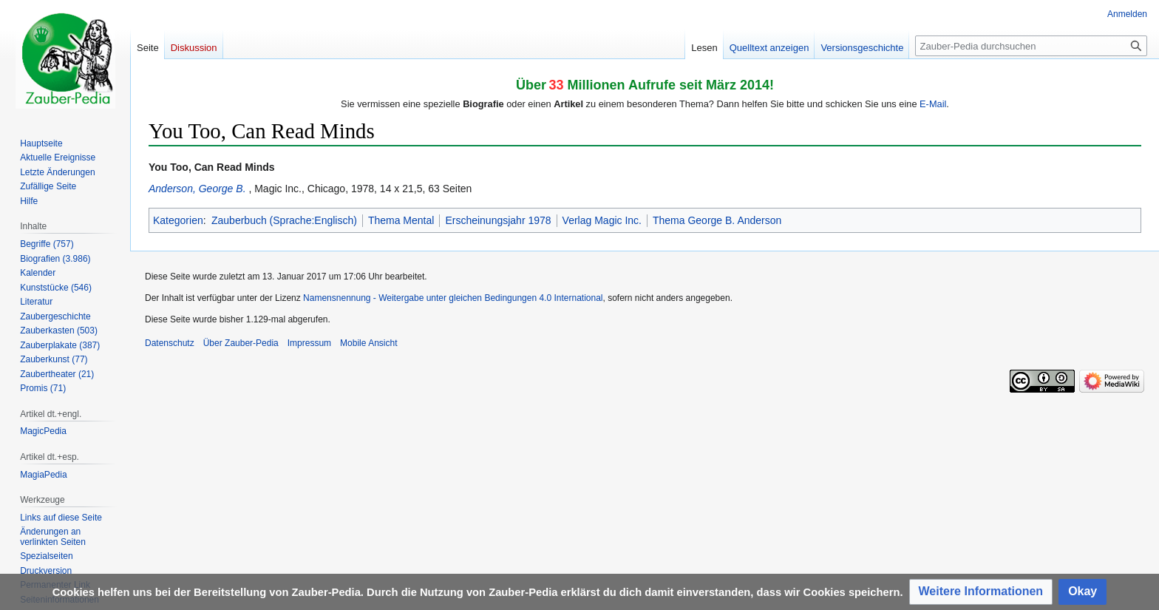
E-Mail (933, 103)
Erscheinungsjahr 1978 (498, 220)
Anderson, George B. (197, 188)
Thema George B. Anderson (717, 220)
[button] (981, 592)
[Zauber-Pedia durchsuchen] (1031, 45)
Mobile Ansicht (368, 343)
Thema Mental (401, 220)
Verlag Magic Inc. (602, 220)
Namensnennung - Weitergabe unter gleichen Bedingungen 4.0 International (452, 298)
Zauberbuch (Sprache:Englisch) (284, 220)
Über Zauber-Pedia (241, 343)
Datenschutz (169, 343)
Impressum (309, 343)
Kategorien (178, 220)
